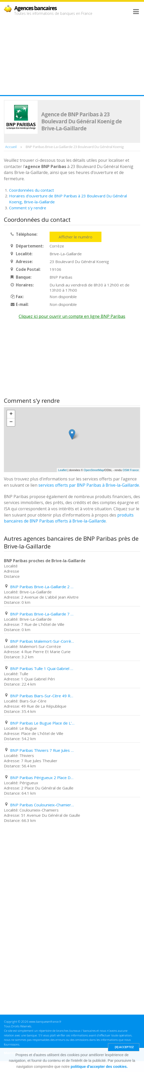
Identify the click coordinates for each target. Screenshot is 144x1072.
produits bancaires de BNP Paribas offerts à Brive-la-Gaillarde (69, 518)
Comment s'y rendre (27, 207)
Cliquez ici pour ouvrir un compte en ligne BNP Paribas (72, 316)
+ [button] (11, 414)
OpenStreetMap (94, 470)
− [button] (11, 422)
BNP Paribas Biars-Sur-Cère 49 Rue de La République (42, 695)
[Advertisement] (72, 54)
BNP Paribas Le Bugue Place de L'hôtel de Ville (42, 723)
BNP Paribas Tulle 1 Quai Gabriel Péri (42, 668)
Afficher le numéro (75, 236)
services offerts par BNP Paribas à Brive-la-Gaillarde (88, 485)
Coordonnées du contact (31, 190)
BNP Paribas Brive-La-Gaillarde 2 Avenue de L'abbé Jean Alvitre (42, 586)
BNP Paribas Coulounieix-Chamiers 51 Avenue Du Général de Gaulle (42, 804)
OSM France (131, 470)
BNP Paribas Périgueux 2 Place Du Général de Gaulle (42, 777)
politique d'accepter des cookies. (99, 1066)
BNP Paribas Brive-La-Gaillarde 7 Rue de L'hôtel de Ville (42, 614)
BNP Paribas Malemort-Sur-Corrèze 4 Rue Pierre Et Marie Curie (42, 641)
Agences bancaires (35, 8)
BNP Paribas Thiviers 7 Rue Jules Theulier (42, 750)
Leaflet (62, 470)
